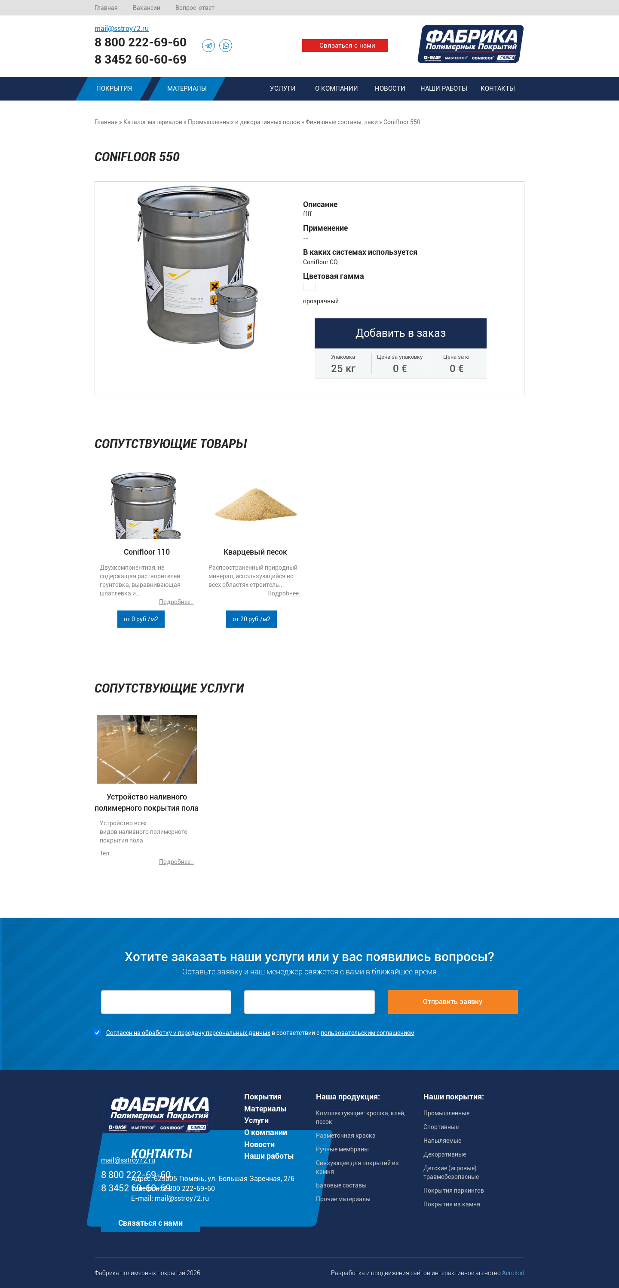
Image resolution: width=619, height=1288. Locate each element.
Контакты (498, 88)
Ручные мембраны (342, 1149)
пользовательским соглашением (367, 1032)
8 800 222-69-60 (141, 42)
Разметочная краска (346, 1135)
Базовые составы (341, 1185)
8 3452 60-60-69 (141, 59)
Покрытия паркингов (453, 1190)
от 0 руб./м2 (141, 619)
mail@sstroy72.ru (122, 28)
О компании (336, 88)
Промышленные (446, 1113)
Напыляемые (442, 1140)
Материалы (187, 88)
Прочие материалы (343, 1199)
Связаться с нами (347, 45)
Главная (106, 7)
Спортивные (441, 1126)
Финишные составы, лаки (342, 122)
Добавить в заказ (400, 333)
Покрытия (114, 88)
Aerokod (513, 1273)
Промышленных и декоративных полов (244, 122)
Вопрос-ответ (195, 7)
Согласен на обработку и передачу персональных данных (188, 1032)
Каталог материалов (152, 122)
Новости (390, 88)
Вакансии (146, 7)
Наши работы (443, 88)
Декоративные (444, 1154)
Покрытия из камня (451, 1204)
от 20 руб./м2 (251, 619)
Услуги (283, 88)
